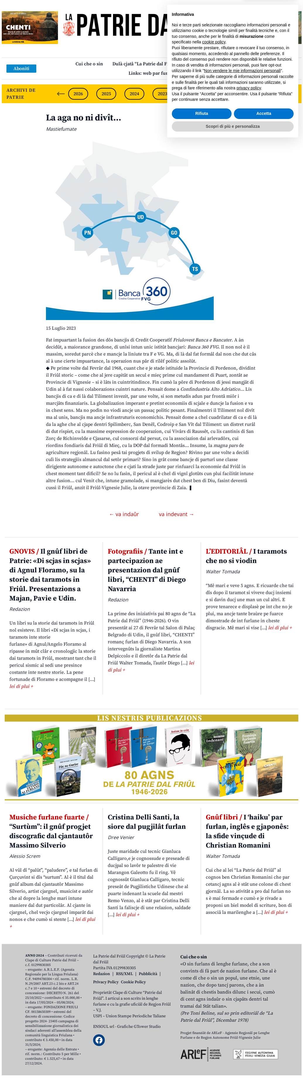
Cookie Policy (133, 982)
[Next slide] (292, 93)
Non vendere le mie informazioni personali (242, 1008)
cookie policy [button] (213, 979)
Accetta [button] (263, 1051)
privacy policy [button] (249, 1025)
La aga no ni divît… (83, 117)
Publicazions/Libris (206, 64)
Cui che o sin (89, 64)
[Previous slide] (61, 93)
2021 (218, 94)
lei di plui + (21, 686)
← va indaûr (124, 514)
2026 (78, 94)
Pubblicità (148, 974)
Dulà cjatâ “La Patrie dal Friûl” (144, 64)
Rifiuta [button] (201, 1051)
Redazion (101, 974)
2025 (106, 94)
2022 (190, 94)
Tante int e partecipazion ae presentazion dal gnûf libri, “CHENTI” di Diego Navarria (147, 570)
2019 (275, 94)
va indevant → (176, 514)
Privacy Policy (106, 982)
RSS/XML (124, 974)
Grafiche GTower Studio (139, 1026)
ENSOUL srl (103, 1026)
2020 (246, 94)
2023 (162, 94)
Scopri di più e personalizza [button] (233, 1064)
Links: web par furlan (151, 73)
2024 (134, 94)
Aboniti (21, 69)
